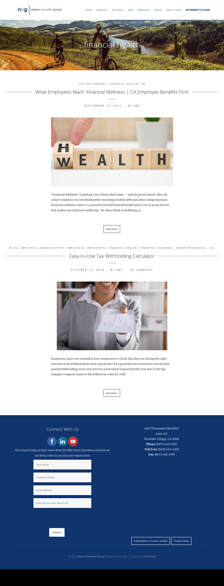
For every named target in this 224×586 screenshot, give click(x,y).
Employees (86, 248)
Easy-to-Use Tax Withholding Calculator (112, 260)
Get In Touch (173, 10)
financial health (126, 83)
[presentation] (62, 521)
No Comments (142, 275)
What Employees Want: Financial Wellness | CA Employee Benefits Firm (112, 91)
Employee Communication (47, 248)
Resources (144, 10)
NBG (136, 105)
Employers (109, 248)
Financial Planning (179, 248)
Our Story (117, 10)
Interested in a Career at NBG (150, 547)
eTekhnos (150, 563)
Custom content (89, 83)
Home (88, 10)
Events (158, 10)
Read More (112, 229)
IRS (123, 253)
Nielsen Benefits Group (90, 563)
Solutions (102, 10)
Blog (130, 10)
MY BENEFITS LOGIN (198, 10)
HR (148, 83)
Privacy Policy (182, 547)
